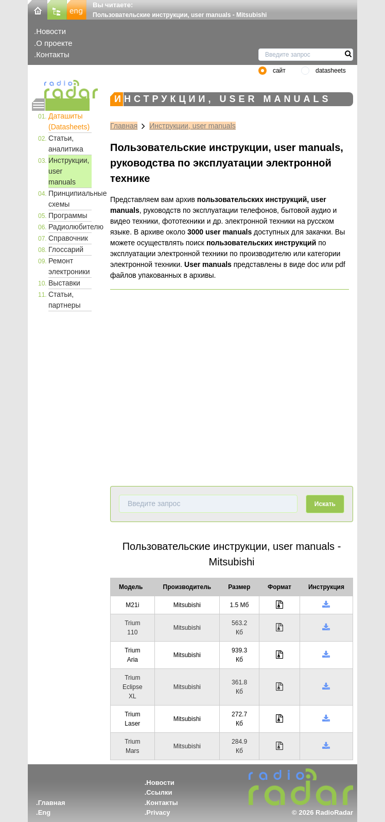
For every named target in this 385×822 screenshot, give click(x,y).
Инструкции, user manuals (69, 171)
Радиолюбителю (70, 227)
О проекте (54, 43)
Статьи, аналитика (65, 143)
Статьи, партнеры (64, 299)
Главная (123, 126)
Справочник (68, 238)
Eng (44, 812)
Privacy (158, 812)
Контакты (52, 54)
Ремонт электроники (69, 266)
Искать (325, 504)
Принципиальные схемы (70, 198)
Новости (51, 31)
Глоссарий (65, 249)
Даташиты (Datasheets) (69, 121)
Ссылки (159, 792)
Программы (67, 215)
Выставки (64, 283)
